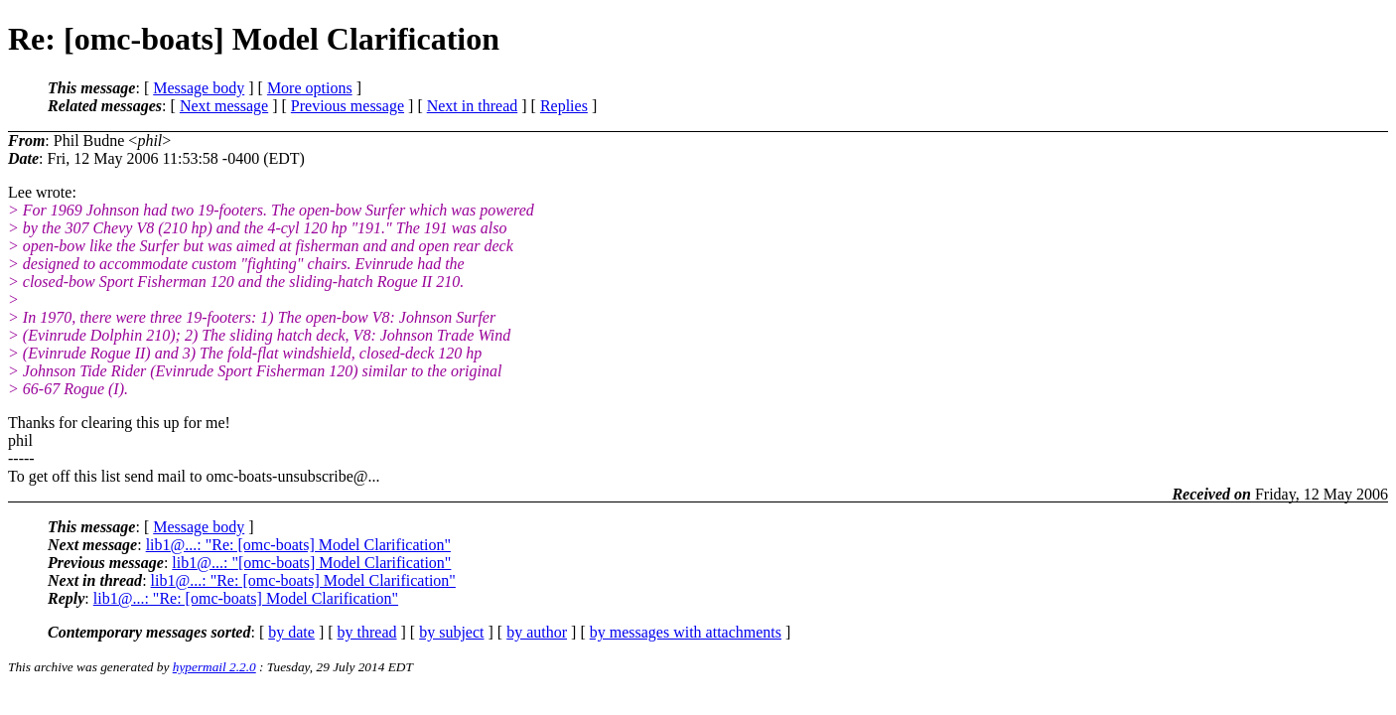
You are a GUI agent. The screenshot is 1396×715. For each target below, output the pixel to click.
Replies (564, 105)
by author (536, 632)
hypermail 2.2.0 (214, 666)
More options (309, 87)
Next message (224, 105)
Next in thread (472, 105)
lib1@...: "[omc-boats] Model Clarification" (311, 562)
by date (291, 632)
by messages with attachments (685, 632)
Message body (198, 87)
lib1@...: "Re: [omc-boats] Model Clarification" (298, 544)
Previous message (347, 105)
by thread (367, 632)
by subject (451, 632)
